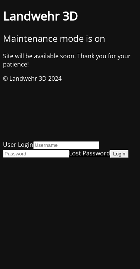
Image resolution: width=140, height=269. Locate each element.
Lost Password (89, 153)
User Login (18, 144)
